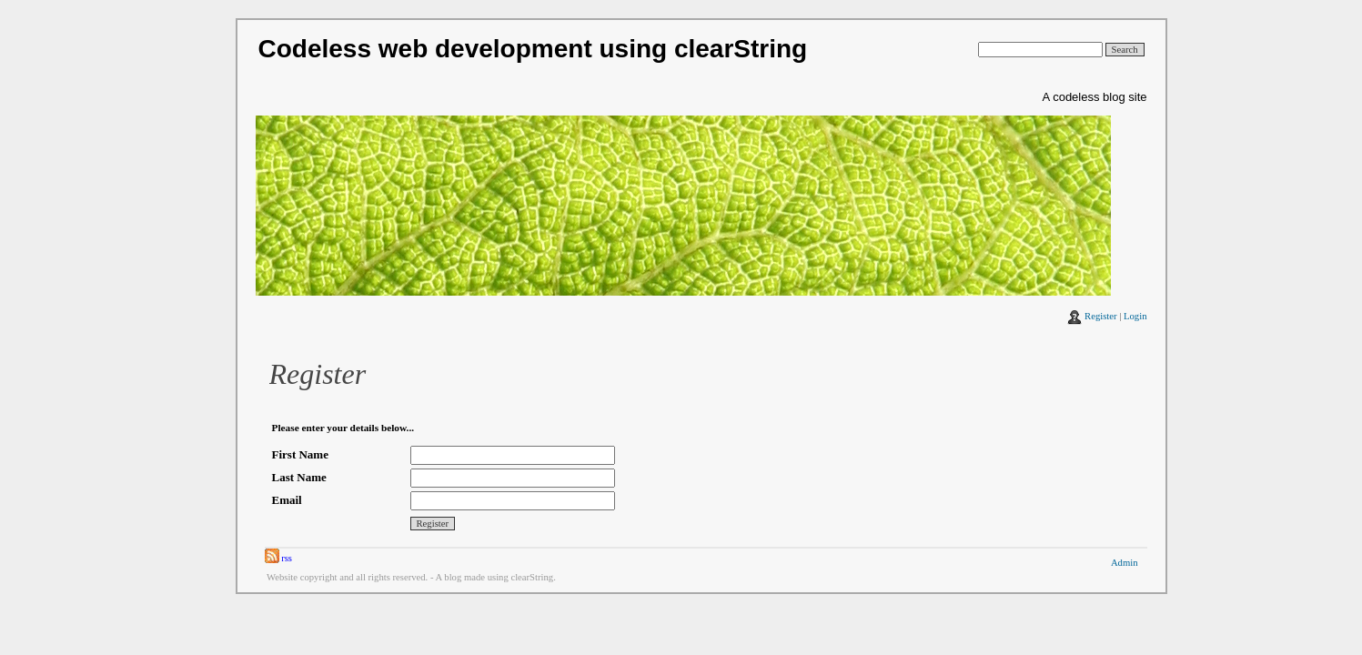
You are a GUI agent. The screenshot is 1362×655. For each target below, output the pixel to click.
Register (1101, 316)
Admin (1124, 563)
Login (1135, 316)
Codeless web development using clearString (533, 49)
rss (279, 558)
